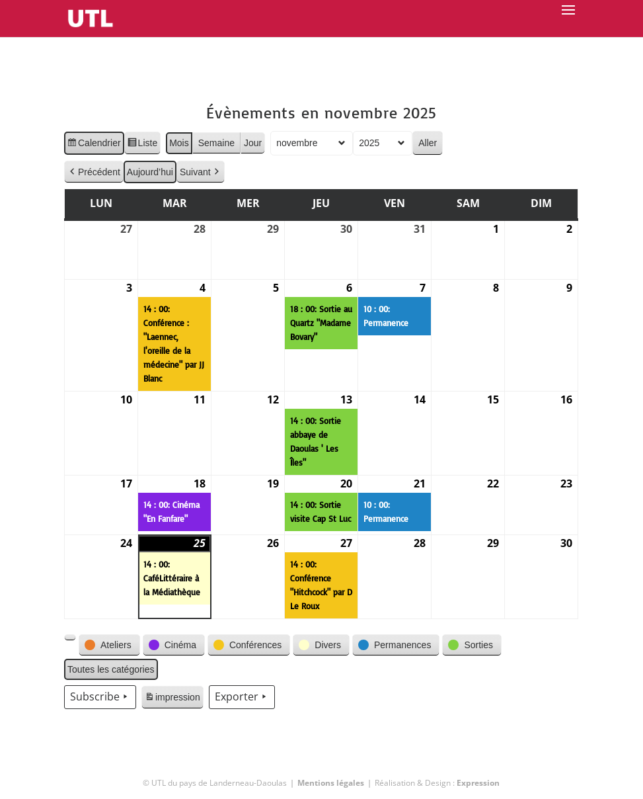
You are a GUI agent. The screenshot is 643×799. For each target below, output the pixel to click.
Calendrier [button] (94, 145)
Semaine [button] (216, 143)
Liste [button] (142, 145)
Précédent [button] (93, 172)
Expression (478, 782)
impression (172, 699)
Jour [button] (253, 143)
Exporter (242, 697)
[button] (70, 637)
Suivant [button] (200, 172)
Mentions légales (330, 782)
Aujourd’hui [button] (150, 172)
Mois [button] (179, 143)
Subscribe (100, 697)
